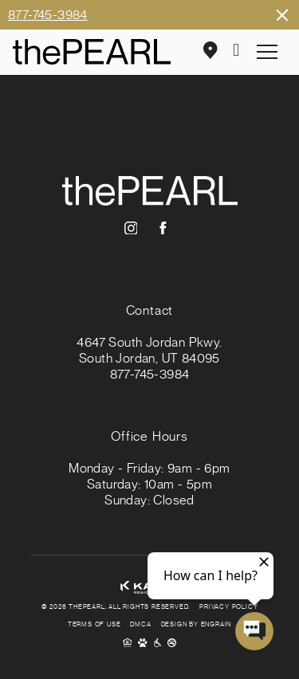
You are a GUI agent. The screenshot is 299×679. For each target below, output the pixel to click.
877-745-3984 (48, 15)
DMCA (140, 625)
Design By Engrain (196, 625)
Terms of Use (94, 625)
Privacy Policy (228, 607)
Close (281, 14)
